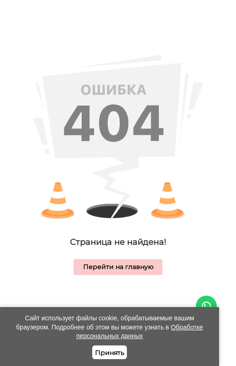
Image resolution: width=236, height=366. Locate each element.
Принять (109, 353)
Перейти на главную (118, 267)
